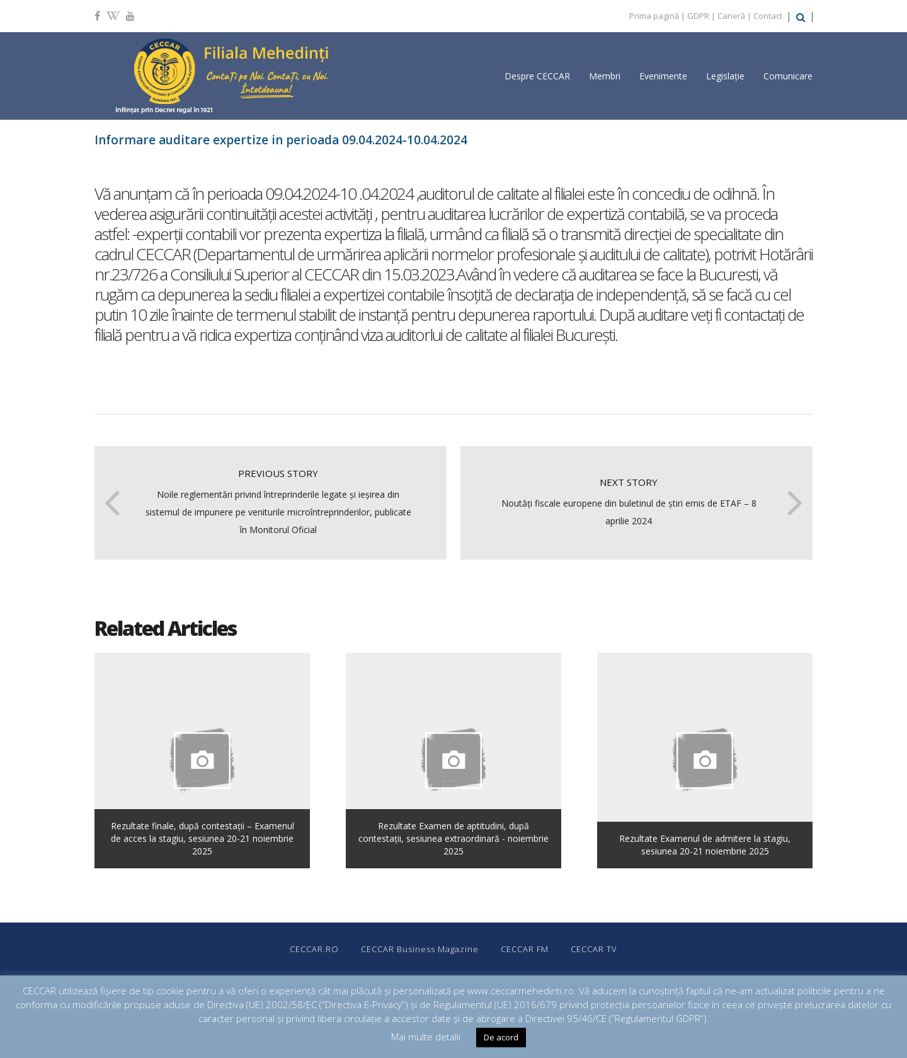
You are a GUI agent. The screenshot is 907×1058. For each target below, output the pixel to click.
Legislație (725, 76)
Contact (767, 15)
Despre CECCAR (537, 76)
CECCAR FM (525, 949)
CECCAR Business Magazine (420, 949)
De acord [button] (501, 1037)
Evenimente (663, 76)
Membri (604, 76)
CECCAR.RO (314, 949)
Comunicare (788, 76)
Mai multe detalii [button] (425, 1036)
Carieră (731, 15)
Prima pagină (654, 15)
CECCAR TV (594, 949)
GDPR (698, 15)
